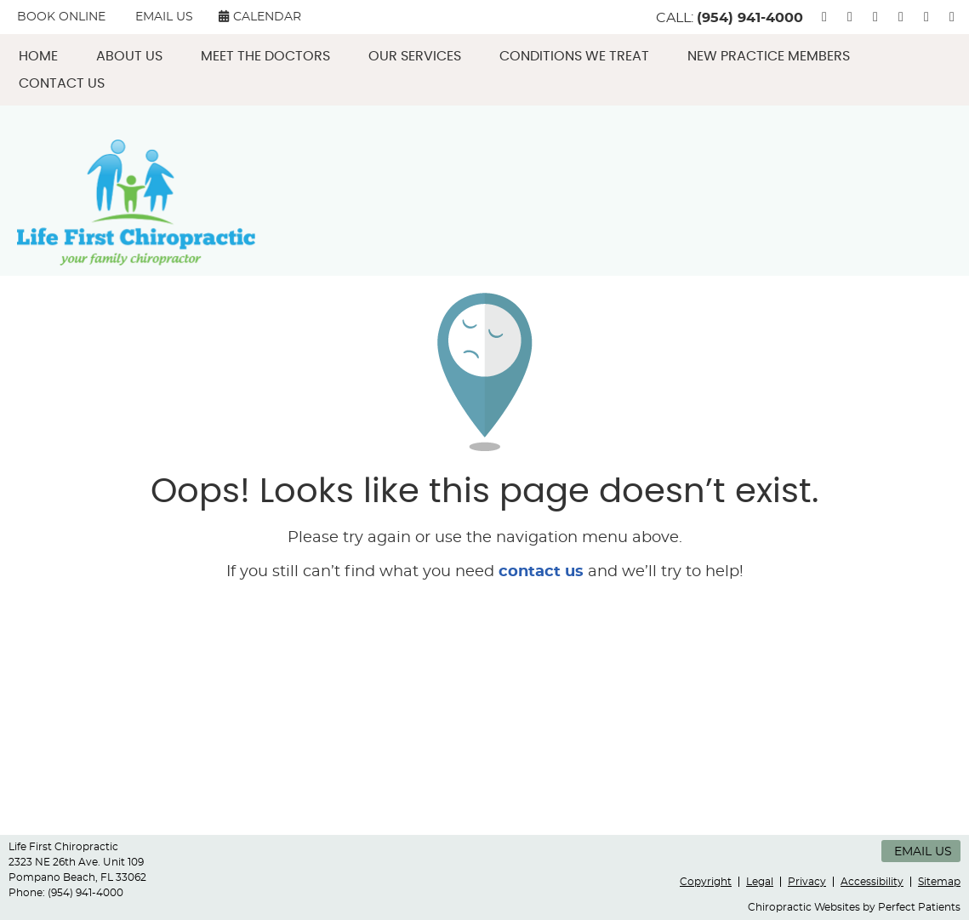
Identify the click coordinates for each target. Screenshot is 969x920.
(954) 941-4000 (750, 18)
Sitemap (939, 882)
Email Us (164, 17)
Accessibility (872, 882)
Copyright (706, 882)
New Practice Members (768, 56)
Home (38, 56)
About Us (129, 56)
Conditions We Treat (574, 56)
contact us (541, 572)
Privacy (807, 882)
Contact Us (62, 83)
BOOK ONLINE (61, 17)
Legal (759, 882)
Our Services (414, 56)
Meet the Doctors (265, 56)
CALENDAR (260, 16)
